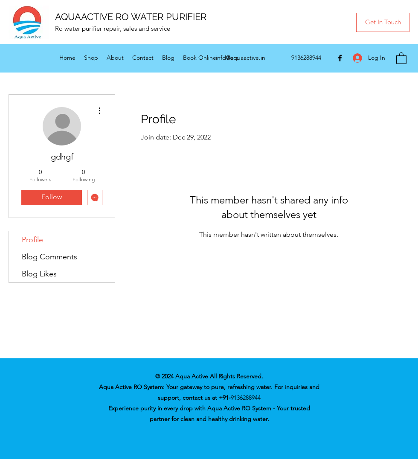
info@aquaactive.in (240, 57)
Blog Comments (49, 256)
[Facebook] (340, 58)
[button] (382, 22)
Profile (32, 239)
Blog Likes (39, 274)
